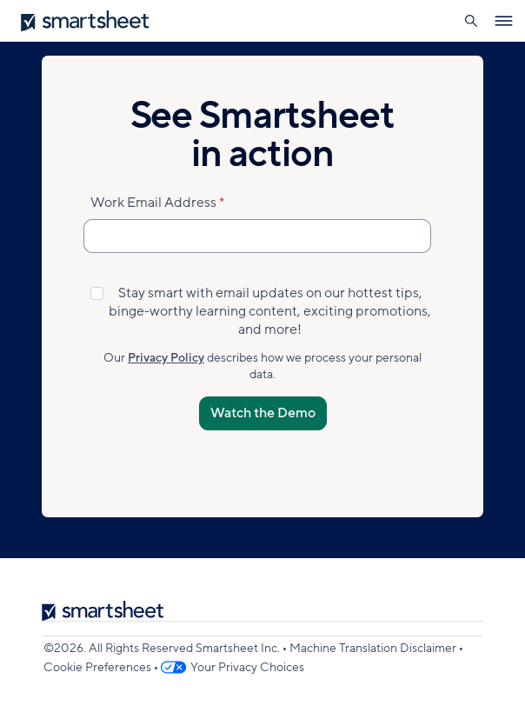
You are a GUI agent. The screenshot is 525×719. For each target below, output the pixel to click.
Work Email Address (153, 202)
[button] (470, 21)
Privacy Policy (166, 358)
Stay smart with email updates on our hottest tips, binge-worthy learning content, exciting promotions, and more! (270, 311)
